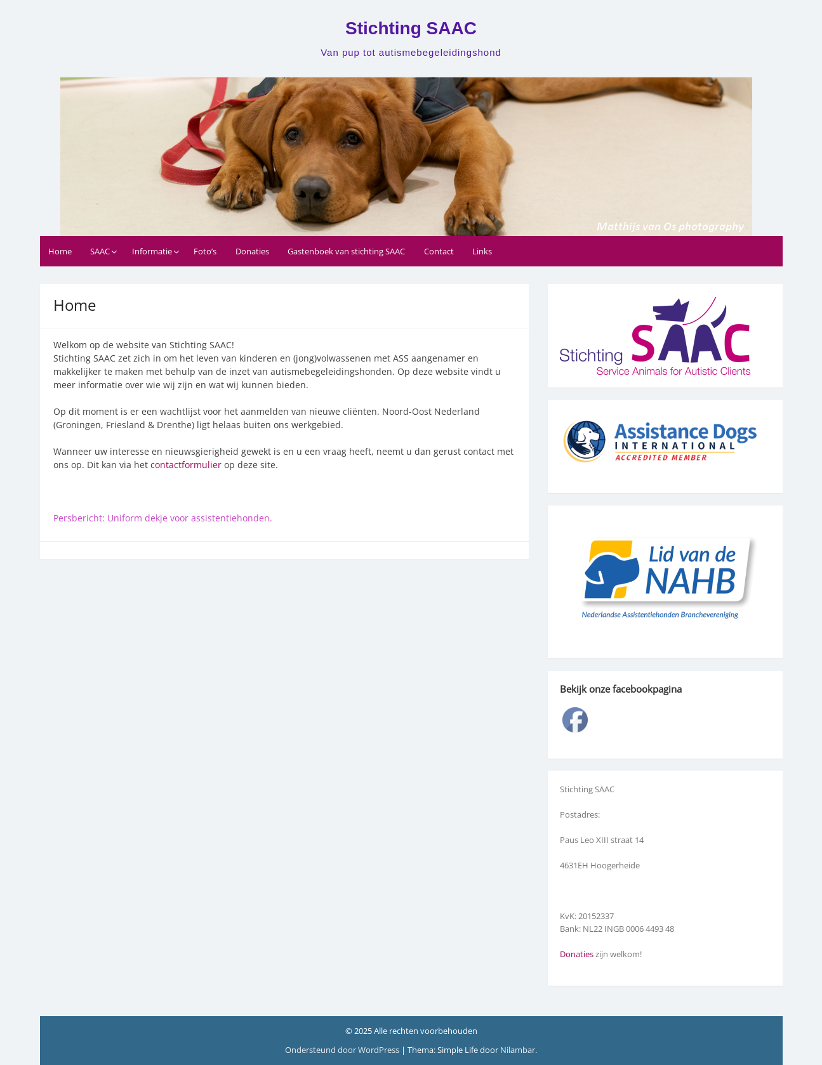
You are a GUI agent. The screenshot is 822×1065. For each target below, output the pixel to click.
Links (482, 251)
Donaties (252, 251)
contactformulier (186, 465)
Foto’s (205, 251)
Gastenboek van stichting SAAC (346, 251)
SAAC (100, 251)
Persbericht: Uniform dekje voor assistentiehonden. (164, 518)
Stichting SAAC (411, 28)
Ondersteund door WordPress (343, 1049)
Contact (439, 251)
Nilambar (517, 1049)
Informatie (152, 251)
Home (60, 251)
